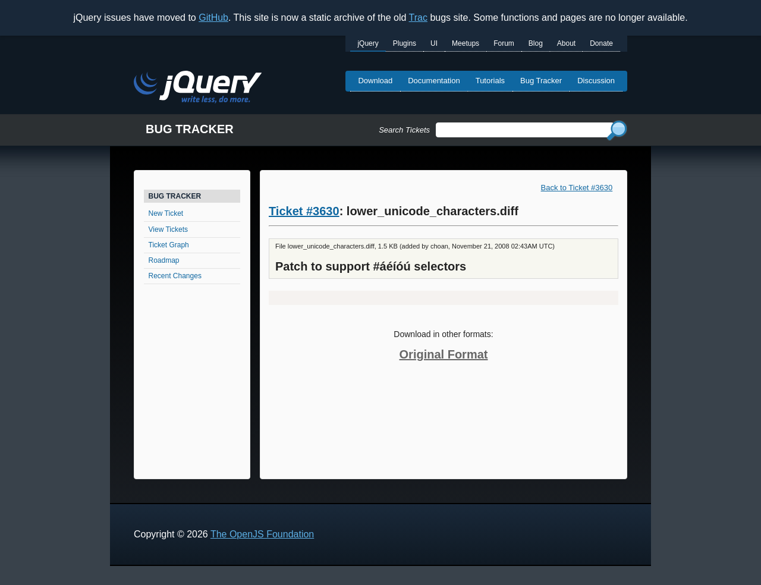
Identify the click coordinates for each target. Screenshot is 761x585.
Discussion (596, 80)
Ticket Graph (169, 245)
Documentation (434, 80)
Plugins (404, 43)
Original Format (444, 354)
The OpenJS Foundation (262, 534)
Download (375, 80)
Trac (418, 17)
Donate (601, 43)
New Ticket (166, 213)
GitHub (213, 17)
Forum (503, 43)
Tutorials (490, 80)
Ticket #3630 (304, 211)
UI (434, 43)
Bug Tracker (541, 80)
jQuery (367, 43)
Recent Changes (175, 276)
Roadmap (164, 260)
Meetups (465, 43)
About (566, 43)
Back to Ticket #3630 (577, 187)
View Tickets (168, 229)
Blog (536, 43)
